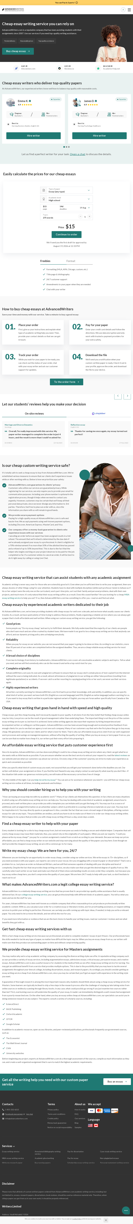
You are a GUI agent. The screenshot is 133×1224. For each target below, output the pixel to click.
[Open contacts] (126, 1210)
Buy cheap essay (16, 51)
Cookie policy (53, 1106)
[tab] (64, 147)
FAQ (76, 1102)
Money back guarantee (57, 1110)
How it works (80, 1097)
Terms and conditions (56, 1102)
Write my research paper (12, 1150)
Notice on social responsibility (60, 1115)
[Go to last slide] (118, 383)
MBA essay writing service (13, 1146)
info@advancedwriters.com (16, 1106)
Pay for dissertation (75, 1139)
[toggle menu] (129, 9)
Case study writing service (111, 1139)
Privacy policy (53, 1097)
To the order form (64, 369)
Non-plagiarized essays (109, 1146)
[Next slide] (127, 383)
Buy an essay (115, 1069)
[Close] (106, 1220)
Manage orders (123, 9)
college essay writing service (34, 882)
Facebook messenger (14, 1102)
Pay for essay (72, 1146)
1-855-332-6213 (12, 1097)
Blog (76, 1110)
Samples (78, 1115)
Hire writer (33, 135)
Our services (80, 1106)
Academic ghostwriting (44, 1146)
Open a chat (77, 154)
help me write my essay (45, 767)
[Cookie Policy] (77, 1219)
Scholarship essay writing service (81, 1150)
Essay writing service (10, 1139)
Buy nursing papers (43, 1150)
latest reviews (121, 743)
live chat (29, 1102)
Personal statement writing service (114, 1150)
